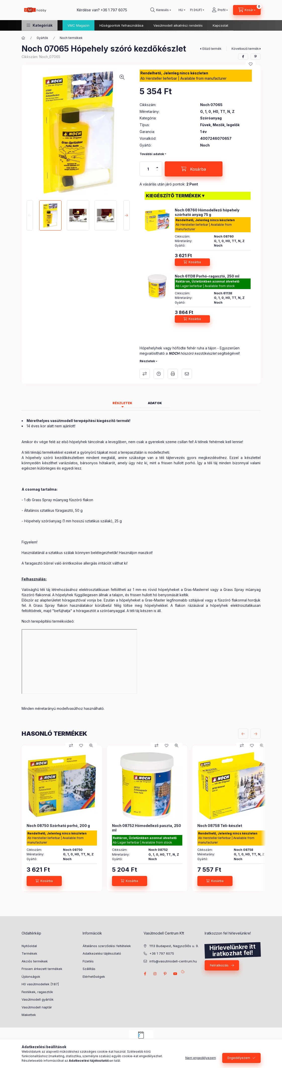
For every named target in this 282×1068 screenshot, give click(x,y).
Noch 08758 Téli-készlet (219, 825)
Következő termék (245, 49)
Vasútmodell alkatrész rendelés (178, 25)
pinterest (165, 974)
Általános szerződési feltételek (107, 946)
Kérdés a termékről (159, 374)
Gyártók (42, 38)
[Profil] (220, 10)
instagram (155, 974)
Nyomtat (173, 374)
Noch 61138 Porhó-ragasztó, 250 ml (207, 276)
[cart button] (247, 10)
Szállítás (89, 969)
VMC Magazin (78, 25)
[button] (40, 25)
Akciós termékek (35, 961)
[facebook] (243, 57)
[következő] (256, 734)
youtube (175, 974)
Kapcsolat (220, 25)
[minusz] (157, 170)
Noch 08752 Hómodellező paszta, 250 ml (146, 827)
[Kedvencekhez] (251, 64)
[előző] (243, 734)
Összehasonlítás (145, 374)
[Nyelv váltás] (180, 10)
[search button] (160, 10)
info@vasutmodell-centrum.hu (173, 961)
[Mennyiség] (148, 169)
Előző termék (211, 49)
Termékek (29, 953)
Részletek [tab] (122, 403)
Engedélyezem (239, 1058)
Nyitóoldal (29, 946)
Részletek (147, 361)
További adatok (152, 154)
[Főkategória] (23, 38)
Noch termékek (71, 38)
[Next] (126, 215)
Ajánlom (187, 374)
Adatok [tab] (155, 403)
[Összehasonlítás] (71, 745)
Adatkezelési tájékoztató (102, 953)
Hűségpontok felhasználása (121, 25)
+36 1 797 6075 (114, 10)
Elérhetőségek (94, 976)
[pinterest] (256, 57)
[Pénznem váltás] (196, 10)
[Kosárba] (193, 168)
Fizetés (88, 961)
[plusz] (157, 167)
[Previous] (30, 215)
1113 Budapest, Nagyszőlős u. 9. (174, 946)
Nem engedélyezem (200, 1058)
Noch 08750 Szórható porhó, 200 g (58, 825)
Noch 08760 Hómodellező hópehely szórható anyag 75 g (207, 212)
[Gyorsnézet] (91, 745)
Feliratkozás (219, 965)
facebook (145, 974)
